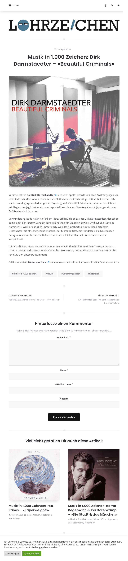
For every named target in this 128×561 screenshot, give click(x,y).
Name (64, 370)
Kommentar (64, 337)
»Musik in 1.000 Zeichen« (25, 273)
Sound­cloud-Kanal (37, 262)
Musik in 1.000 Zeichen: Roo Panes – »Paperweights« (31, 508)
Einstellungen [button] (12, 553)
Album (50, 273)
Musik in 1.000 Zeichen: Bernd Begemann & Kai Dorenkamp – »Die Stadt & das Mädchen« (92, 510)
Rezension (94, 273)
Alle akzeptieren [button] (31, 553)
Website (64, 398)
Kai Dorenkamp (76, 522)
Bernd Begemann (109, 519)
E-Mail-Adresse (64, 384)
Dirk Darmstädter (71, 273)
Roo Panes (15, 518)
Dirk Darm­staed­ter (43, 194)
